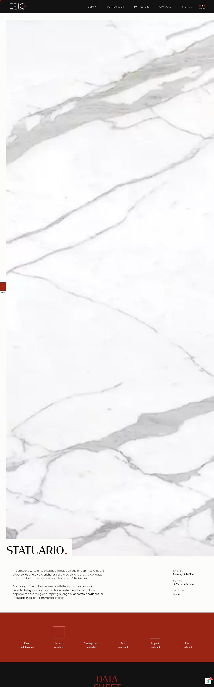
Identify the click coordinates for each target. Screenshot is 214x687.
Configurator (115, 6)
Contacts (165, 6)
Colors (92, 6)
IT (182, 6)
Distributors (141, 6)
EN (186, 6)
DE (190, 6)
